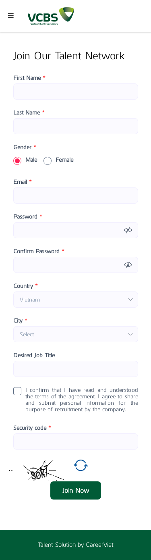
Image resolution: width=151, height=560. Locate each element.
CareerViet (100, 544)
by (82, 544)
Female (58, 160)
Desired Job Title (34, 355)
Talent (46, 544)
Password (27, 217)
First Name (29, 78)
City (20, 321)
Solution (66, 544)
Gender (24, 147)
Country (25, 286)
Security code (32, 428)
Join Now (75, 490)
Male (25, 160)
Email (22, 182)
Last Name (29, 113)
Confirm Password (38, 251)
